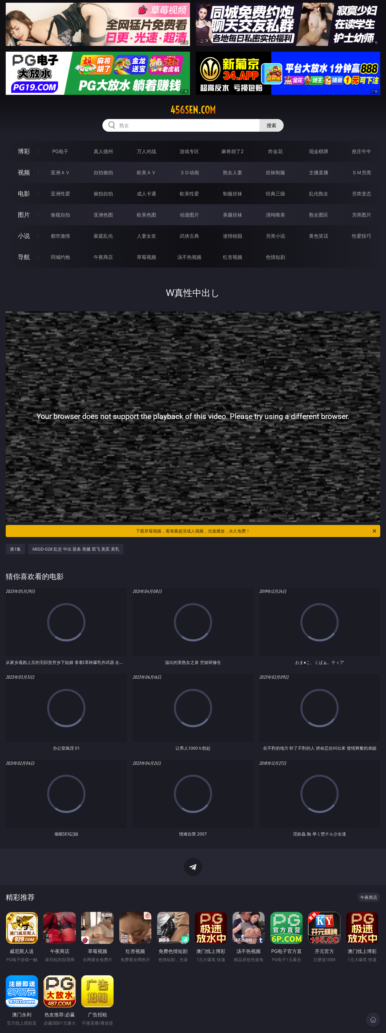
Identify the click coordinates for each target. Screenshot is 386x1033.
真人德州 (103, 151)
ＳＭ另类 (361, 172)
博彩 (24, 151)
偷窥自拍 (60, 214)
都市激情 (60, 236)
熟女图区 (318, 214)
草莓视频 (146, 257)
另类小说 (275, 236)
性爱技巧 (361, 236)
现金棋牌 (318, 151)
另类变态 (361, 193)
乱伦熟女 (318, 193)
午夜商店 (103, 257)
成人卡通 (146, 193)
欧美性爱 (189, 193)
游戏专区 (189, 151)
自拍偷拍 (103, 172)
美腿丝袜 (232, 214)
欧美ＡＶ (146, 172)
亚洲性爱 (60, 193)
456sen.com (193, 110)
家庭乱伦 (103, 236)
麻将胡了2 (232, 151)
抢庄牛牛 (361, 151)
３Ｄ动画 (189, 172)
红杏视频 (232, 257)
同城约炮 (60, 257)
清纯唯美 (275, 214)
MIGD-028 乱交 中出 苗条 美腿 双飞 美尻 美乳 (75, 549)
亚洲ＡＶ (60, 172)
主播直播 (318, 172)
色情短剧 (275, 257)
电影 (24, 193)
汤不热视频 (189, 257)
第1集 (15, 549)
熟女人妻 (232, 172)
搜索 (271, 125)
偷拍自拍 (103, 193)
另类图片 (361, 214)
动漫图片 (189, 214)
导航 (24, 257)
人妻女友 (146, 236)
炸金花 (275, 151)
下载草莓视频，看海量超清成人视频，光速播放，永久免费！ (256, 531)
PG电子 (60, 151)
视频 (24, 172)
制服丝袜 (232, 193)
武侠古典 (189, 236)
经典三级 (275, 193)
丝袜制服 (275, 172)
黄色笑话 (318, 236)
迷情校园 (232, 236)
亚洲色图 (103, 214)
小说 (24, 236)
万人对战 (146, 151)
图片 (24, 215)
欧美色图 (146, 214)
